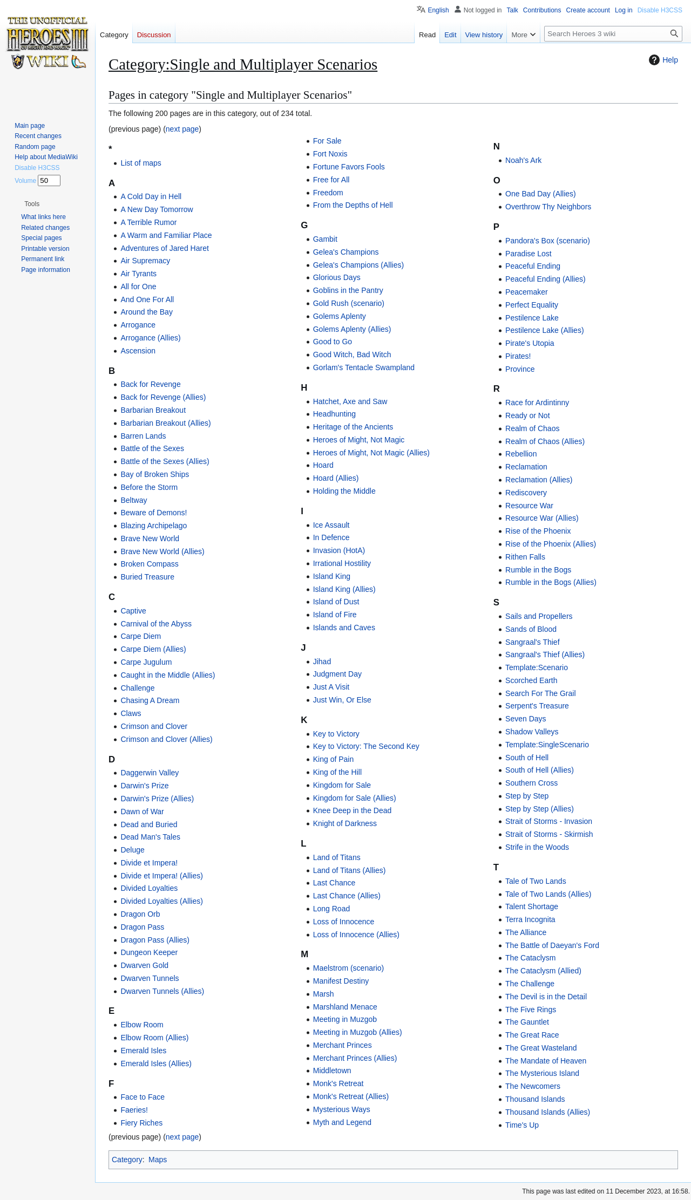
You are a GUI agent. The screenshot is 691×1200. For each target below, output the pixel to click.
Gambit (325, 239)
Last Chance (334, 882)
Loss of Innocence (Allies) (356, 934)
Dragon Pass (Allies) (154, 940)
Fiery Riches (141, 1123)
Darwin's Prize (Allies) (157, 798)
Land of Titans (337, 857)
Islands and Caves (344, 627)
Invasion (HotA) (339, 550)
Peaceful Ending (532, 266)
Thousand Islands (535, 1099)
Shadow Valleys (532, 731)
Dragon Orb (140, 914)
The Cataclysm (530, 957)
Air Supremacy (145, 260)
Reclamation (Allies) (538, 479)
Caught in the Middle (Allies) (167, 675)
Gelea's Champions (346, 252)
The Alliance (525, 932)
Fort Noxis (330, 153)
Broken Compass (149, 564)
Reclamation (526, 466)
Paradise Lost (528, 253)
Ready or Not (527, 415)
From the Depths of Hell (353, 205)
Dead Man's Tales (150, 837)
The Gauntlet (527, 1022)
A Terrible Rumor (148, 222)
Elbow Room (141, 1024)
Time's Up (522, 1125)
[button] (31, 204)
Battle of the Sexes (152, 448)
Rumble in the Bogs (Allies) (551, 582)
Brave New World (149, 538)
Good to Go (332, 341)
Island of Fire (335, 614)
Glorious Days (337, 277)
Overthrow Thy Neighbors (548, 206)
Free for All (331, 179)
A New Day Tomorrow (156, 209)
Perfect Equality (531, 305)
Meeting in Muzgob (345, 1019)
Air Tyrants (138, 273)
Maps (157, 1159)
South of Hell (526, 757)
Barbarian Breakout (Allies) (165, 423)
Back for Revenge (150, 384)
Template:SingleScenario (547, 744)
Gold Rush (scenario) (348, 303)
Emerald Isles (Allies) (155, 1063)
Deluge (132, 850)
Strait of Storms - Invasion (548, 821)
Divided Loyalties (149, 888)
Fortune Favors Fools (349, 166)
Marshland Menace (345, 1007)
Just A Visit (331, 687)
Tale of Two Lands (535, 881)
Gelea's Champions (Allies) (358, 265)
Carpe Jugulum (146, 662)
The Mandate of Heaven (545, 1060)
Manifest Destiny (341, 981)
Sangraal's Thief (532, 642)
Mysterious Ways (341, 1109)
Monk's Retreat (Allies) (351, 1096)
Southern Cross (531, 783)
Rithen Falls (525, 557)
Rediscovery (526, 492)
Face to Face (142, 1097)
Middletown (332, 1070)
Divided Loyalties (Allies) (161, 901)
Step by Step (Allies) (539, 808)
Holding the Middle (344, 491)
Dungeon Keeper (149, 952)
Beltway (133, 500)
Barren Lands (143, 436)
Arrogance (137, 325)
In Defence (331, 537)
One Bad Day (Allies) (540, 193)
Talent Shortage (531, 906)
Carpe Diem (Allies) (153, 649)
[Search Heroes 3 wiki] (613, 34)
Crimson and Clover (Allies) (166, 739)
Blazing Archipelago (153, 525)
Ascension (137, 350)
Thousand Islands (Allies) (547, 1112)
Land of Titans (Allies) (349, 870)
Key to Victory (336, 733)
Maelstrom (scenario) (348, 968)
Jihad (322, 661)
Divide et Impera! (149, 862)
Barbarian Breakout (153, 410)
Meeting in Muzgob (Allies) (357, 1032)
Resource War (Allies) (542, 518)
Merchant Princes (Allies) (355, 1058)
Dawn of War (142, 811)
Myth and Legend (342, 1122)
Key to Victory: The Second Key (366, 746)
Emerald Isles (143, 1050)
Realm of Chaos (532, 428)
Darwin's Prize (144, 785)
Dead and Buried (148, 824)
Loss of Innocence (344, 921)
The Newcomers (532, 1086)
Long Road (331, 908)
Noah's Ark (523, 160)
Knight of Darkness (345, 823)
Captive (133, 610)
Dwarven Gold (144, 965)
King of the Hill (337, 772)
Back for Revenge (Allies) (163, 397)
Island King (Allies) (344, 589)
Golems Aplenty (339, 316)
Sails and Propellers (539, 616)
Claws (130, 713)
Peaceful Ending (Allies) (545, 279)
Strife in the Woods (537, 847)
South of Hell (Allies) (539, 770)
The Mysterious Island (542, 1073)
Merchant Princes (342, 1045)
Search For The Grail (540, 693)
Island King (331, 576)
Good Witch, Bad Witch (352, 354)
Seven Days (525, 718)
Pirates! (518, 356)
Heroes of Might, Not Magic (359, 439)
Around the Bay (146, 312)
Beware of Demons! (153, 512)
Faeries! (134, 1110)
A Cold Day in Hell (150, 196)
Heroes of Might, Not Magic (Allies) (371, 452)
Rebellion (521, 453)
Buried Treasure (147, 576)
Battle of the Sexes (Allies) (164, 461)
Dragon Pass (142, 927)
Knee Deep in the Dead (352, 810)
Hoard (323, 465)
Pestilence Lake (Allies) (544, 330)
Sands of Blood (531, 629)
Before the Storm (149, 487)
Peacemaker (526, 292)
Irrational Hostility (342, 563)
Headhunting (334, 414)
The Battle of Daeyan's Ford (552, 945)
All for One (138, 286)
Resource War (529, 505)
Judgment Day (337, 674)
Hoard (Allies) (336, 478)
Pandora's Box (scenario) (547, 240)
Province (519, 369)
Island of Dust (336, 601)
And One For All (147, 299)
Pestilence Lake (532, 317)
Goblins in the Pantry (348, 290)
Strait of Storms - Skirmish (549, 834)
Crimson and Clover (153, 726)
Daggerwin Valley (149, 772)
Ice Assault (331, 525)
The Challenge (529, 983)
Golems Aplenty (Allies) (352, 329)
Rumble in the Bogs (538, 569)
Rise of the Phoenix (538, 531)
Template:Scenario (536, 667)
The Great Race (532, 1035)
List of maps (140, 163)
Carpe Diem (140, 636)
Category (127, 1159)
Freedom (328, 192)
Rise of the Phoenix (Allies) (550, 544)
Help (662, 59)
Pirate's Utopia (529, 343)
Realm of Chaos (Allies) (545, 441)
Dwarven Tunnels (149, 978)
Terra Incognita (530, 919)
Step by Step (526, 796)
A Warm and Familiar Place (166, 235)
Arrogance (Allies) (150, 337)
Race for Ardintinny (537, 402)
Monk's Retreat (338, 1083)
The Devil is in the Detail (546, 996)
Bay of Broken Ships (154, 474)
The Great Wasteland (541, 1048)
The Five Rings (530, 1009)
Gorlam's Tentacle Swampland (364, 367)
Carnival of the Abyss (156, 623)
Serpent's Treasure (537, 705)
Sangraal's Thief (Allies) (545, 654)
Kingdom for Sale (342, 785)
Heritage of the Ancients (353, 426)
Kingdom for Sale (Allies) (354, 798)
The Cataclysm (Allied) (543, 970)
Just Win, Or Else (342, 700)
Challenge (137, 688)
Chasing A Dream (149, 700)
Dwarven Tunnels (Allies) (162, 991)
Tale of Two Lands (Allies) (548, 894)
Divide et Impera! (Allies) (161, 875)
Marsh (323, 994)
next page (182, 129)
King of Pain (333, 759)
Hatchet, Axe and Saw (350, 401)
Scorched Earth (531, 680)
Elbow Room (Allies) (154, 1037)
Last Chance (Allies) (347, 895)
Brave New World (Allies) (162, 551)
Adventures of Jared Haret (164, 248)
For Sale (327, 141)
